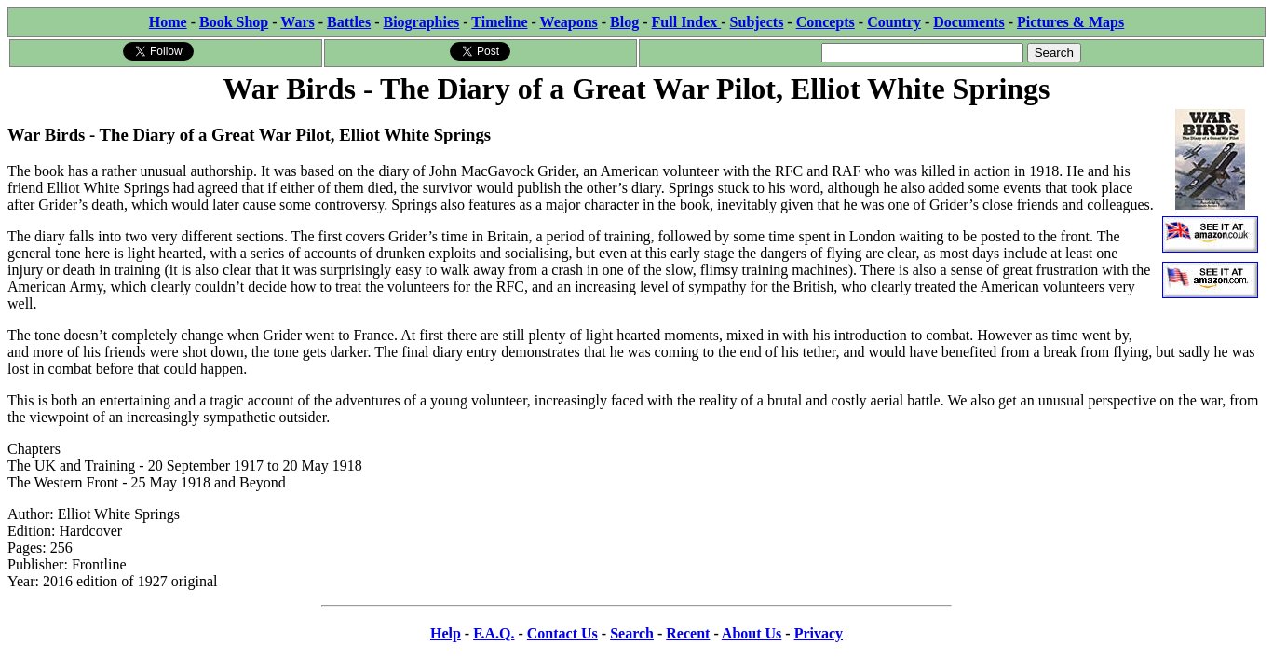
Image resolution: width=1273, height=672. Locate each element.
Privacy (818, 633)
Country (894, 22)
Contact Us (562, 633)
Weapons (569, 22)
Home (168, 22)
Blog (624, 22)
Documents (968, 22)
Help (445, 633)
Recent (688, 633)
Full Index (687, 22)
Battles (349, 22)
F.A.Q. (493, 633)
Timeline (499, 22)
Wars (297, 22)
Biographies (421, 22)
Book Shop (233, 22)
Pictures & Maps (1070, 22)
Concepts (825, 22)
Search (632, 633)
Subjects (757, 22)
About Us (751, 633)
